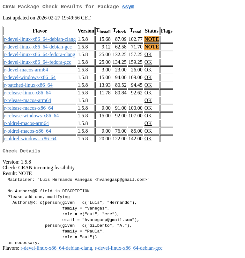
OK (148, 55)
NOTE (152, 40)
